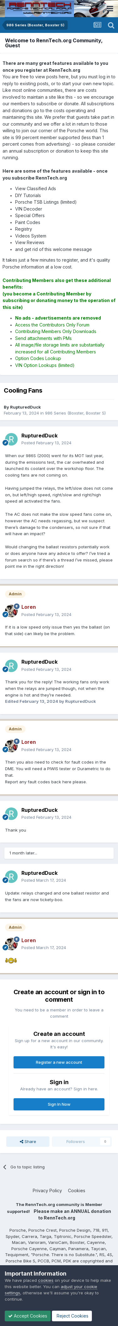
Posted (46, 442)
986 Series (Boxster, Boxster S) (75, 412)
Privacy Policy (47, 1190)
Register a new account (59, 1062)
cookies (45, 1280)
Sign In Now (59, 1104)
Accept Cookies (27, 1315)
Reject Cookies (71, 1315)
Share (28, 1141)
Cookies (76, 1190)
